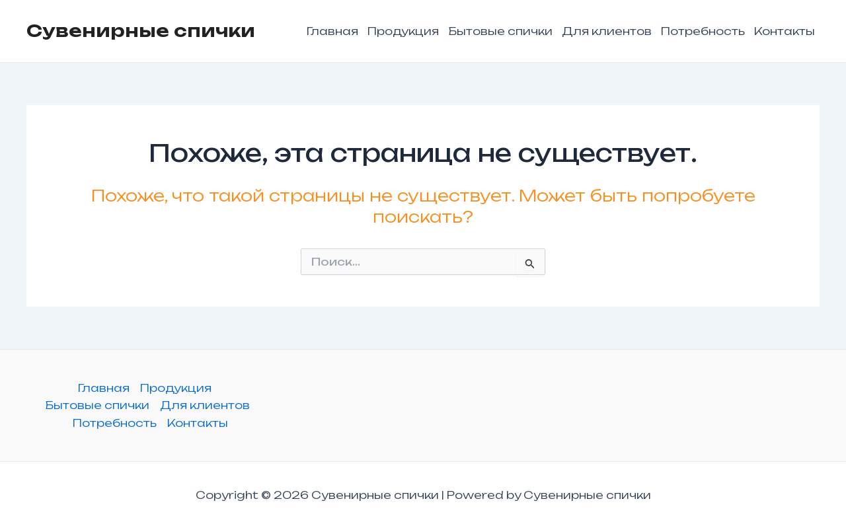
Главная (332, 31)
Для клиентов (607, 31)
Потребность (703, 31)
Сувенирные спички (140, 30)
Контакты (784, 31)
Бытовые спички (500, 31)
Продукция (403, 31)
